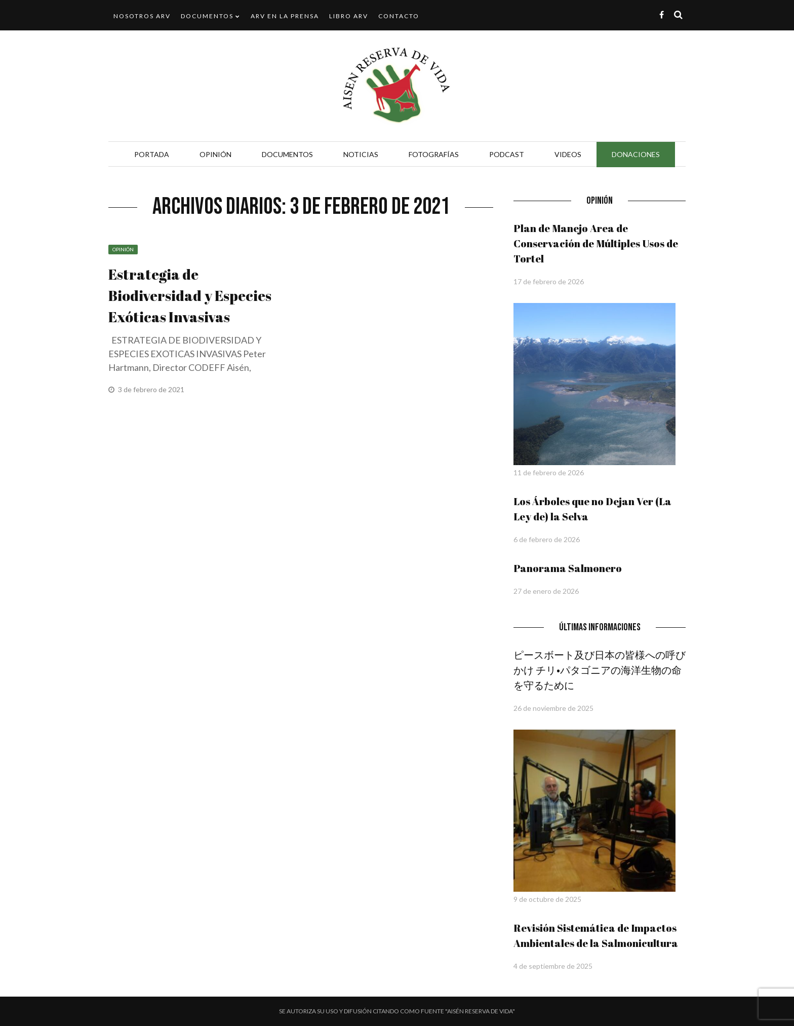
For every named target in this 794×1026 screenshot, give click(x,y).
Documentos (207, 16)
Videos (567, 154)
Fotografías (434, 154)
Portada (151, 154)
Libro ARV (348, 16)
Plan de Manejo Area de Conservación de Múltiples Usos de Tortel (595, 243)
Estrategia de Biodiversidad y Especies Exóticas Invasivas (189, 295)
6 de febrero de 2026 (546, 539)
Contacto (398, 16)
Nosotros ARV (142, 16)
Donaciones (636, 154)
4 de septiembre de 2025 (552, 966)
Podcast (506, 154)
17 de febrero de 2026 (548, 281)
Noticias (360, 154)
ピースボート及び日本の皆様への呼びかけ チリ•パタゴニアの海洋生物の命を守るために (599, 670)
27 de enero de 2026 (546, 591)
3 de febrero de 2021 (152, 389)
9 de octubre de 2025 (547, 899)
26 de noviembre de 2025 (553, 708)
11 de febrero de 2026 (548, 472)
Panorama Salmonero (567, 568)
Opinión (215, 154)
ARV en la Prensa (285, 16)
